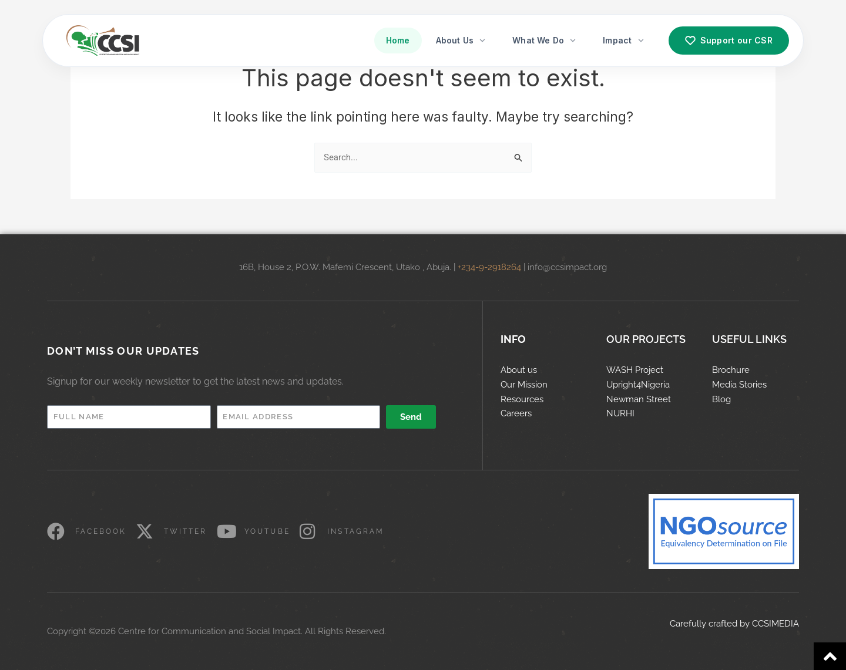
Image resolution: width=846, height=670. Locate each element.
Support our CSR (729, 40)
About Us (461, 40)
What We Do (544, 40)
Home (398, 40)
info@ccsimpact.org (567, 267)
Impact (623, 40)
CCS (760, 623)
